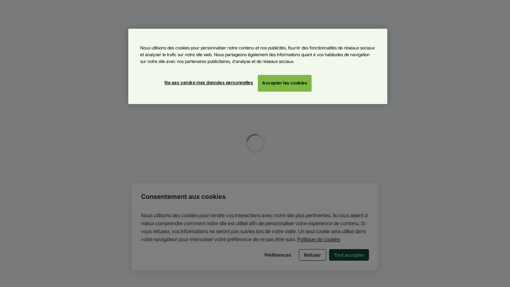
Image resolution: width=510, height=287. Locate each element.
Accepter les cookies (284, 83)
